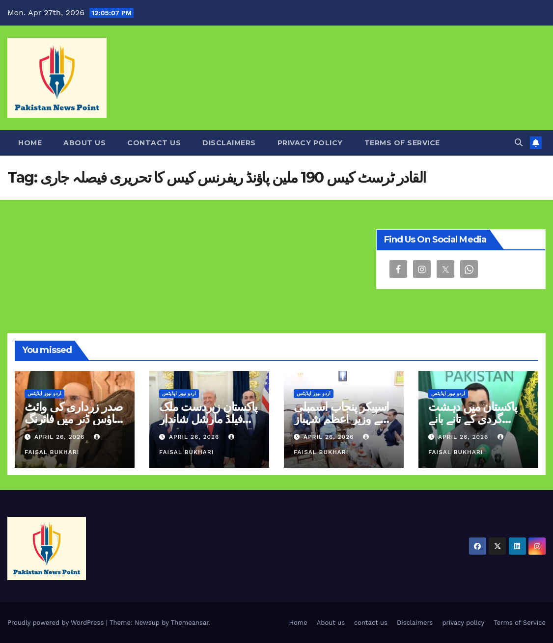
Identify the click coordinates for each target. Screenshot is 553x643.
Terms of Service (402, 142)
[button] (519, 142)
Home (30, 142)
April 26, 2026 (60, 436)
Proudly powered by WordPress (56, 622)
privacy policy (310, 142)
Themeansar (190, 622)
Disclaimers (229, 142)
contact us (154, 142)
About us (84, 142)
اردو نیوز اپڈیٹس (44, 393)
